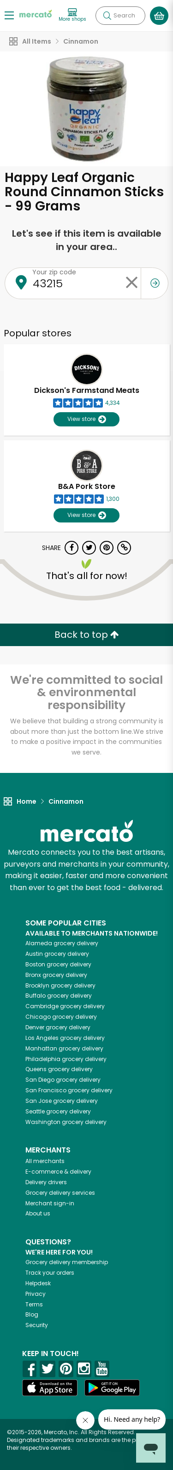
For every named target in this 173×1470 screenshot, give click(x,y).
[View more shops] (72, 15)
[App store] (50, 1387)
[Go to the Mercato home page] (35, 13)
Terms (34, 1304)
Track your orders (49, 1273)
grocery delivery (61, 943)
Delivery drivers (46, 1182)
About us (37, 1213)
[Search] (120, 15)
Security (36, 1325)
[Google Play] (112, 1387)
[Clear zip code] (131, 283)
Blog (31, 1314)
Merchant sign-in (49, 1203)
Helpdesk (38, 1283)
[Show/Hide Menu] (9, 14)
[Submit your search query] (107, 15)
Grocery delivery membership (66, 1262)
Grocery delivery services (60, 1193)
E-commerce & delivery (58, 1171)
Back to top (86, 634)
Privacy (35, 1294)
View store (86, 419)
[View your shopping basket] (159, 15)
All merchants (45, 1161)
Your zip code (54, 272)
